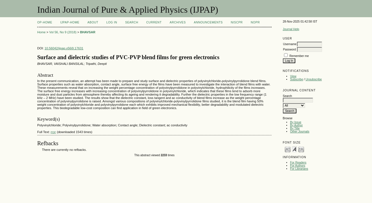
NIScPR (237, 22)
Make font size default (294, 149)
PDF (53, 132)
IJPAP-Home (70, 22)
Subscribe (296, 79)
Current (154, 22)
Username (289, 44)
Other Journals (299, 131)
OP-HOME (44, 22)
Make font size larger (301, 149)
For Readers (298, 162)
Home (41, 32)
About (92, 22)
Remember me (299, 56)
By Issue (295, 122)
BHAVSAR (88, 32)
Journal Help (291, 29)
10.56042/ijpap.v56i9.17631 (64, 48)
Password (289, 49)
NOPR (255, 22)
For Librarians (299, 168)
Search (131, 22)
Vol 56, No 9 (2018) (62, 32)
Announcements (208, 22)
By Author (296, 125)
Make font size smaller (287, 149)
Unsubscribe (313, 79)
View (293, 76)
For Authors (297, 165)
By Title (295, 128)
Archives (178, 22)
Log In (111, 22)
